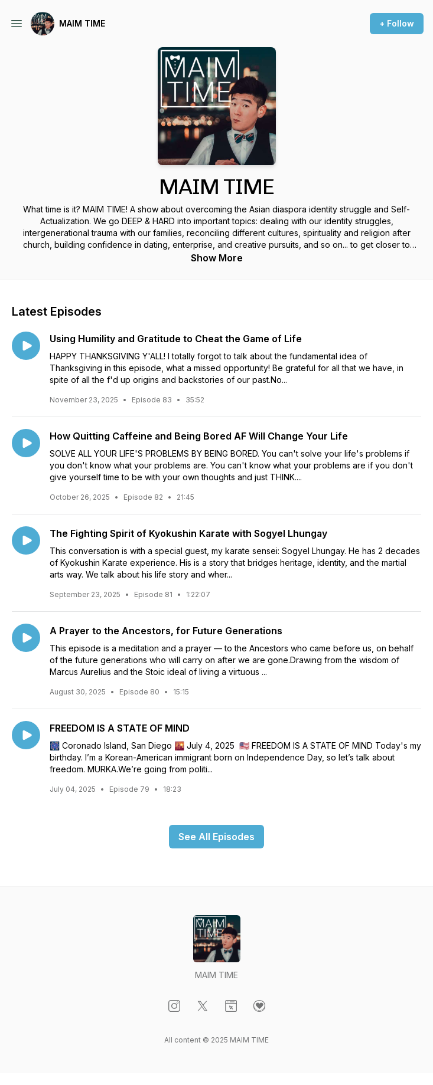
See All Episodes (216, 837)
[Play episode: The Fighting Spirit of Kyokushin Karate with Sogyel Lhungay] (26, 540)
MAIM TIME (82, 23)
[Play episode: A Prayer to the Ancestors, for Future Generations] (26, 638)
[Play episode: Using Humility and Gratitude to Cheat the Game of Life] (26, 346)
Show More (217, 258)
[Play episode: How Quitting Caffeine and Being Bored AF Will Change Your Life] (26, 443)
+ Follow (396, 23)
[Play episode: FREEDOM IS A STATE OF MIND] (26, 735)
